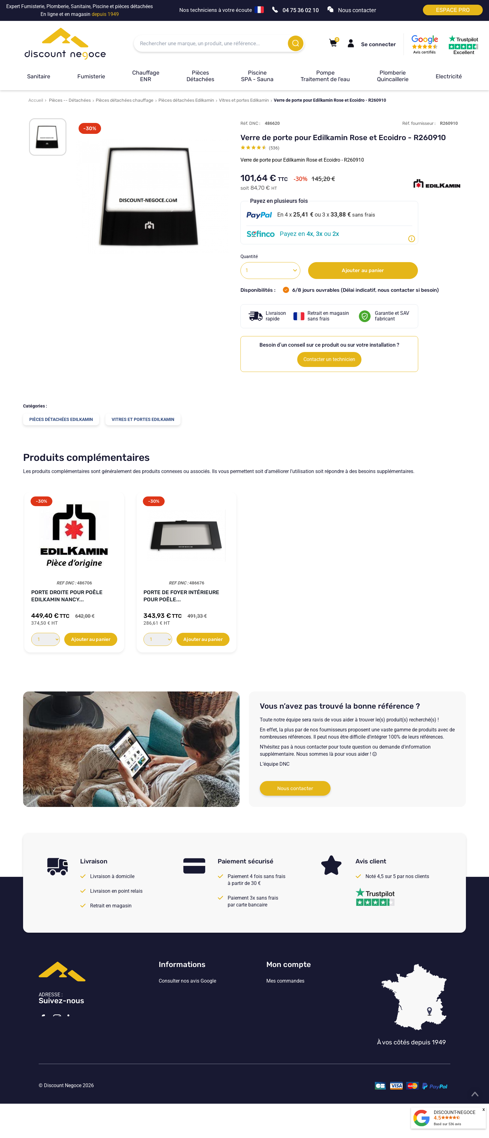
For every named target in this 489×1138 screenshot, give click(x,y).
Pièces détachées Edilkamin (186, 100)
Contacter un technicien (329, 359)
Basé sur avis (447, 1124)
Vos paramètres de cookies (188, 1032)
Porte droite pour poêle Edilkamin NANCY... (291, 596)
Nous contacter (295, 788)
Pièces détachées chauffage (124, 100)
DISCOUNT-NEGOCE (455, 1112)
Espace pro (453, 10)
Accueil (35, 100)
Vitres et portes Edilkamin (244, 100)
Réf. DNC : (250, 123)
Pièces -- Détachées (70, 100)
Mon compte (288, 964)
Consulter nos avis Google (187, 981)
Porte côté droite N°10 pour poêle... (72, 596)
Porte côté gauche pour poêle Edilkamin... (403, 596)
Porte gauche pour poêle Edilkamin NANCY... (180, 596)
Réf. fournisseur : (419, 123)
